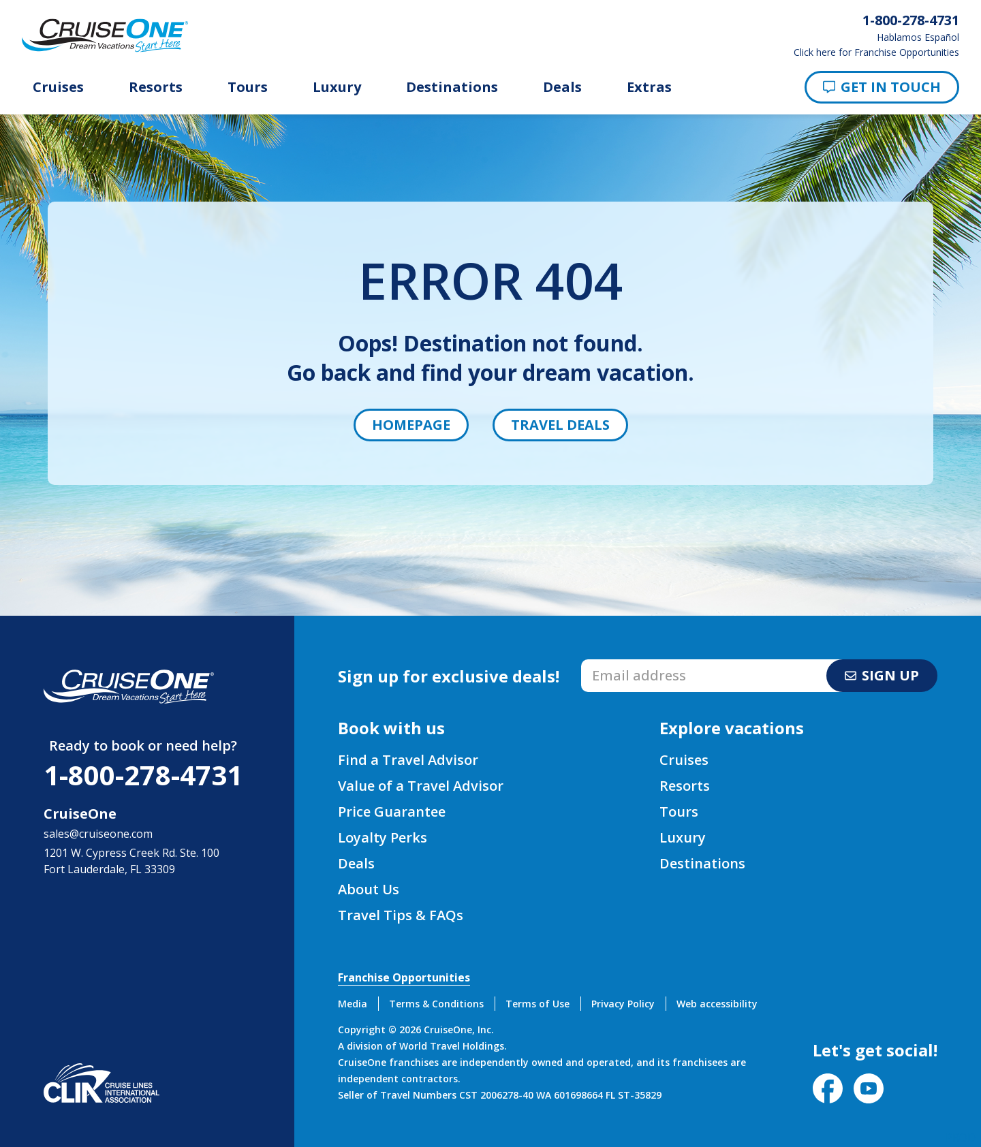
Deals (562, 87)
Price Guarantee (392, 811)
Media (352, 1003)
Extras (649, 87)
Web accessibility (717, 1003)
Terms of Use (537, 1003)
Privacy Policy (623, 1003)
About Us (368, 889)
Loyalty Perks (382, 837)
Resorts (156, 87)
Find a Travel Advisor (408, 760)
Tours (248, 87)
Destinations (452, 87)
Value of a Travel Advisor (420, 785)
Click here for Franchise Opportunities (876, 52)
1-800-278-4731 (143, 775)
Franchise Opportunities (404, 977)
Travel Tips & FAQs (400, 915)
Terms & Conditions (436, 1003)
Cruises (58, 87)
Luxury (337, 87)
